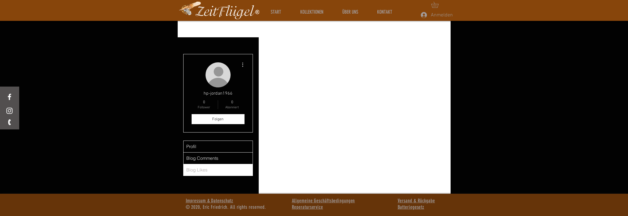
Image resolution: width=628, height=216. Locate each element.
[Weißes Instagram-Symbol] (9, 111)
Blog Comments (202, 158)
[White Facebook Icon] (9, 97)
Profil (191, 146)
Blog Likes (196, 170)
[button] (437, 5)
